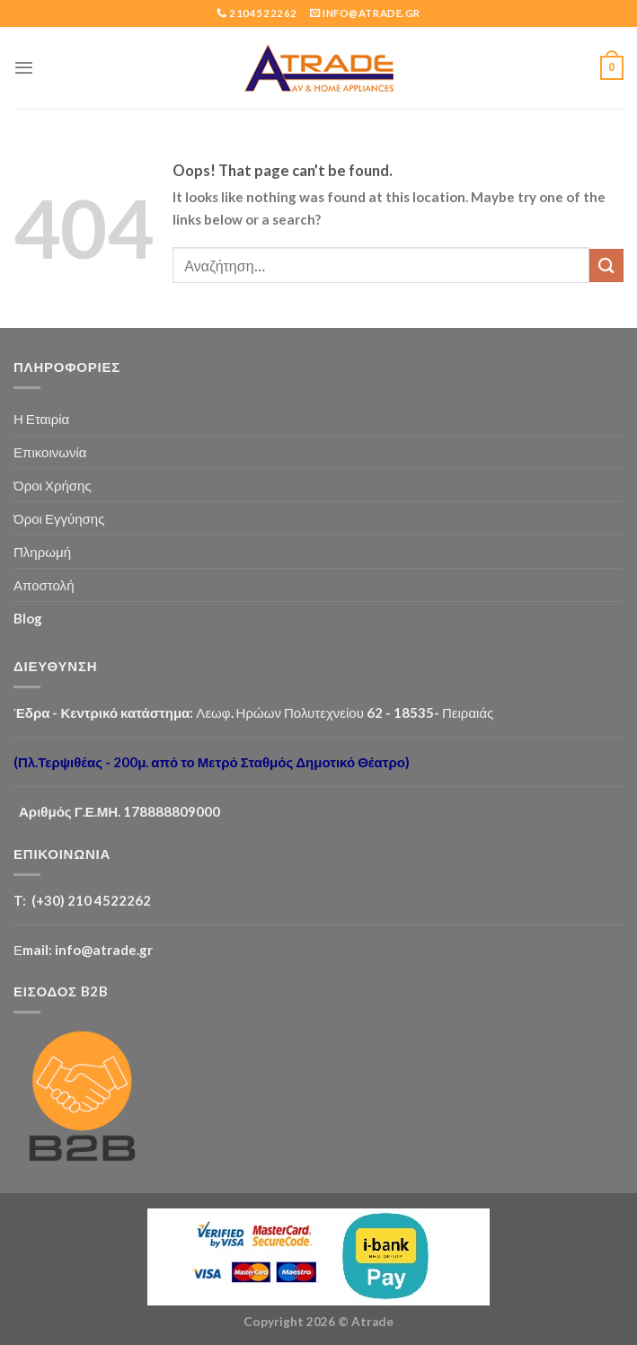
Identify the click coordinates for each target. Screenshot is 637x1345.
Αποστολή (44, 585)
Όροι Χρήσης (52, 485)
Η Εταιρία (41, 419)
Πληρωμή (42, 552)
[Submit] (606, 265)
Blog (27, 618)
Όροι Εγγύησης (58, 518)
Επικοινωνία (50, 452)
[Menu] (23, 68)
